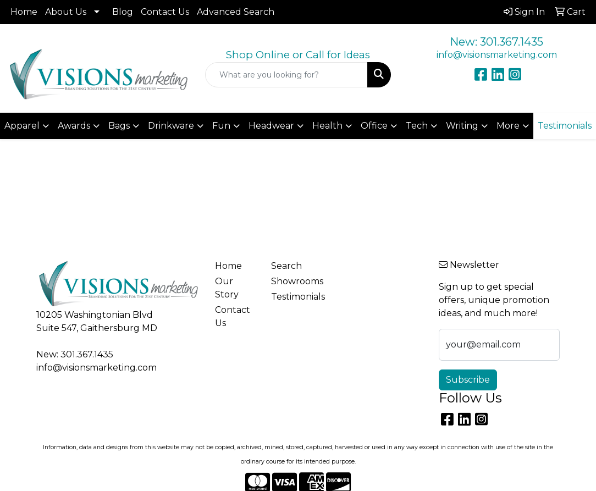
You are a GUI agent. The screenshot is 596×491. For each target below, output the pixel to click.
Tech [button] (417, 125)
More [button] (508, 125)
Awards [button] (74, 125)
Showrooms (292, 281)
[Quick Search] (286, 74)
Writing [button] (462, 125)
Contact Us (165, 12)
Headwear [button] (271, 125)
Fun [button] (221, 125)
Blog (122, 12)
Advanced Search (235, 12)
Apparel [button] (22, 125)
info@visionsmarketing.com (497, 54)
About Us (65, 12)
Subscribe (468, 379)
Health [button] (327, 125)
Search (286, 266)
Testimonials (292, 296)
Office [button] (374, 125)
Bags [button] (119, 125)
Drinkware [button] (171, 125)
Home (23, 12)
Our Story (227, 288)
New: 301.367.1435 (496, 41)
